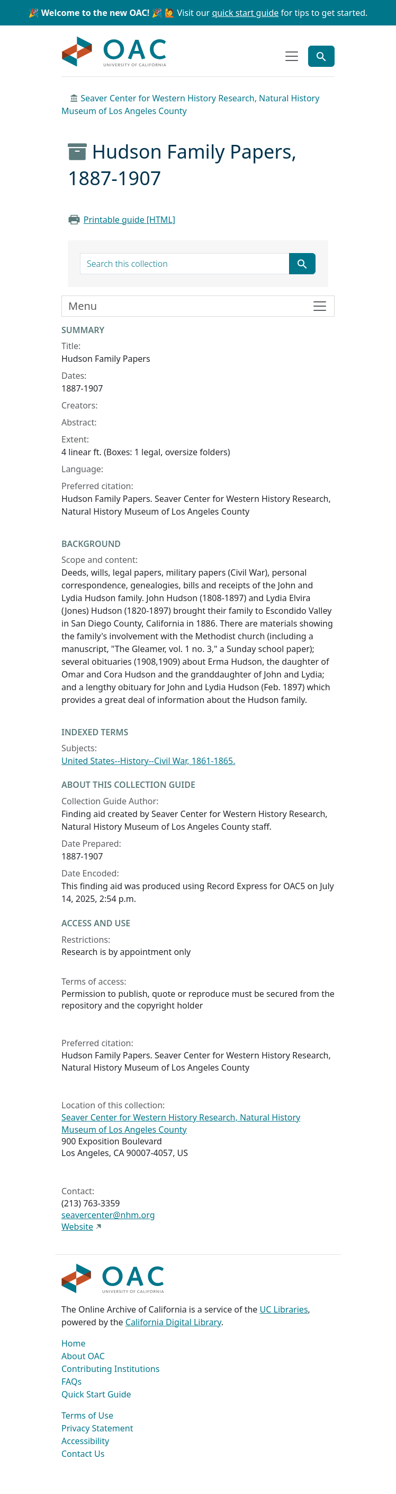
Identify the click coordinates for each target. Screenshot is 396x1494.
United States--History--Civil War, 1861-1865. (148, 761)
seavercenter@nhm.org (108, 1215)
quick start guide (245, 13)
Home (73, 1343)
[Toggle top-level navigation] (291, 56)
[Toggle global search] (321, 56)
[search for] (185, 263)
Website (77, 1226)
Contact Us (82, 1454)
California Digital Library (173, 1322)
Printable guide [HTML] (129, 219)
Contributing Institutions (110, 1369)
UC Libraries (284, 1309)
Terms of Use (87, 1415)
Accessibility (85, 1441)
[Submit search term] (302, 263)
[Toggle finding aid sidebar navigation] (198, 306)
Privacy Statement (97, 1428)
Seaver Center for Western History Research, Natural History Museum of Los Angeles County (180, 1123)
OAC (114, 52)
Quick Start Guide (96, 1394)
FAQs (71, 1381)
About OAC (83, 1356)
